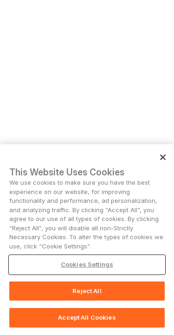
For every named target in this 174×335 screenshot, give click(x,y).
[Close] (163, 157)
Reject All (86, 291)
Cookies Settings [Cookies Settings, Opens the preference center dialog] (87, 264)
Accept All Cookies (87, 317)
